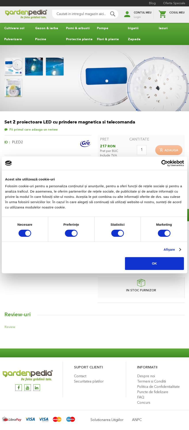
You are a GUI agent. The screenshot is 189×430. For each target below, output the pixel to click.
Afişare (169, 249)
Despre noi (146, 376)
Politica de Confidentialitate (158, 387)
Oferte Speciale (174, 3)
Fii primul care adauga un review (33, 129)
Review (9, 327)
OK (154, 263)
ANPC (137, 420)
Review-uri (17, 315)
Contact (80, 376)
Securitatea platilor (89, 381)
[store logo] (22, 15)
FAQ (140, 397)
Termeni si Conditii (151, 381)
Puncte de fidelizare (152, 392)
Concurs (143, 403)
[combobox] (81, 14)
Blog (151, 3)
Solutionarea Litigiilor (107, 420)
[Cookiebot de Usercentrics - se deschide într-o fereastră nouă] (164, 163)
